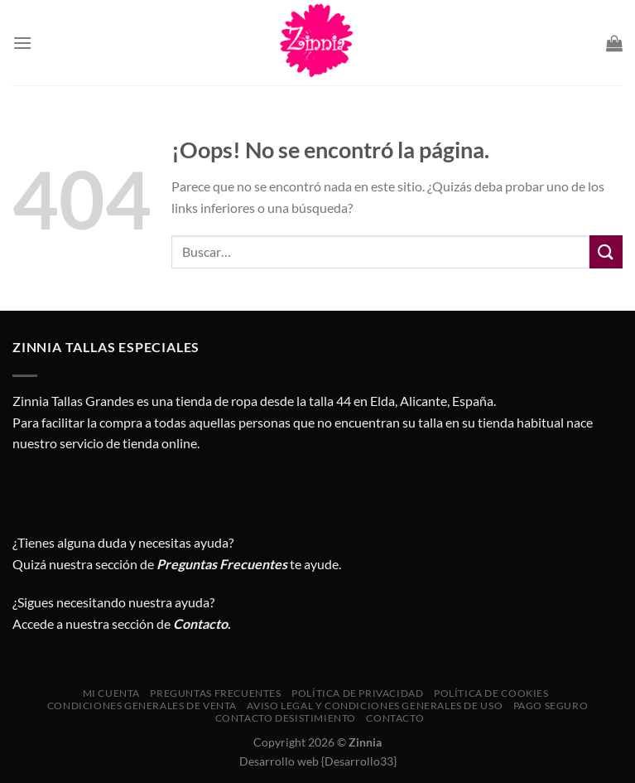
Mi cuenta (112, 693)
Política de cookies (491, 693)
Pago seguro (551, 705)
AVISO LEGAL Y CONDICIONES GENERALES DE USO (375, 705)
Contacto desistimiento (285, 718)
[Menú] (22, 42)
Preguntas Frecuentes (221, 564)
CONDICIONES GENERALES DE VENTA (142, 705)
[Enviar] (606, 251)
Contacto (395, 718)
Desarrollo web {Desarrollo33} (318, 761)
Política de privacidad (357, 693)
